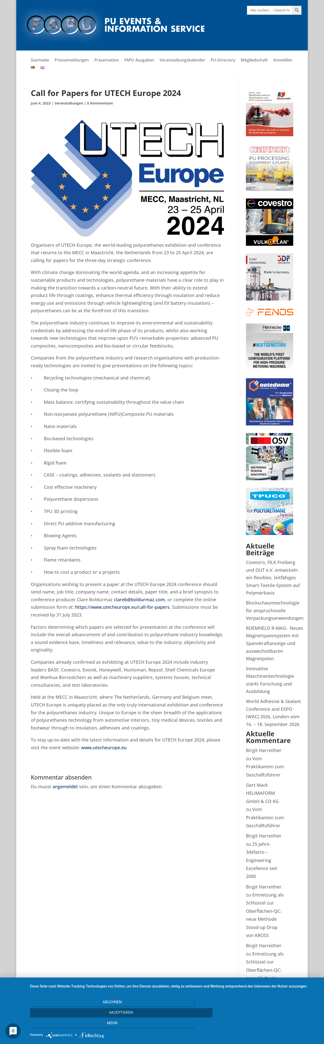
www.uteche (94, 747)
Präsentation (106, 60)
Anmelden (282, 60)
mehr (275, 1025)
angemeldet (65, 787)
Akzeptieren (174, 1025)
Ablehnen (73, 1025)
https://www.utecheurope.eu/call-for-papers (122, 607)
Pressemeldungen (72, 60)
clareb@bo (125, 599)
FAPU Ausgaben (139, 60)
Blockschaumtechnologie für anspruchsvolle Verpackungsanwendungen (274, 610)
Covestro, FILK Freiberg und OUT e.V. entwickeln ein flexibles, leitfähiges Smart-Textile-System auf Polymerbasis (273, 577)
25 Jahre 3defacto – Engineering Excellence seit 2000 (261, 860)
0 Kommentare (100, 103)
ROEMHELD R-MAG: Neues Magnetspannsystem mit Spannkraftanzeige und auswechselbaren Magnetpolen (274, 643)
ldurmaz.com (151, 599)
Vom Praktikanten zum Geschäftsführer (265, 767)
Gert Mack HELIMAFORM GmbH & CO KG (262, 793)
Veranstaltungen (69, 103)
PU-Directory (223, 60)
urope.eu (117, 747)
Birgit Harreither (263, 750)
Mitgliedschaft (254, 60)
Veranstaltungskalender (182, 60)
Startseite (40, 60)
